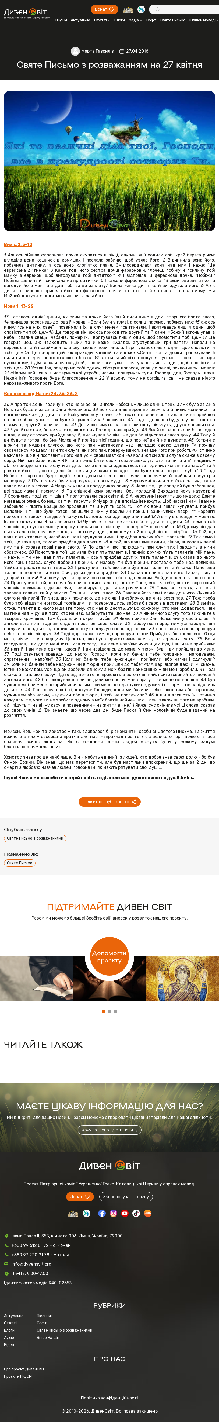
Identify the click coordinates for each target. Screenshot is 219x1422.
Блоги (119, 20)
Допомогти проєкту (109, 956)
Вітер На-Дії (48, 1337)
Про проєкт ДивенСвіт (24, 1369)
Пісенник (45, 1316)
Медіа (135, 20)
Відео (9, 1345)
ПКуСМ (61, 20)
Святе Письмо (172, 20)
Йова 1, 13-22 (19, 306)
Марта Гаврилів (98, 51)
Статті (102, 20)
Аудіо (9, 1337)
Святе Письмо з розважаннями (35, 838)
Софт (151, 20)
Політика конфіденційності (109, 1398)
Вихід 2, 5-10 (18, 244)
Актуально (80, 20)
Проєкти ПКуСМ (18, 1376)
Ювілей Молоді (204, 20)
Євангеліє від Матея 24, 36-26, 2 (41, 393)
